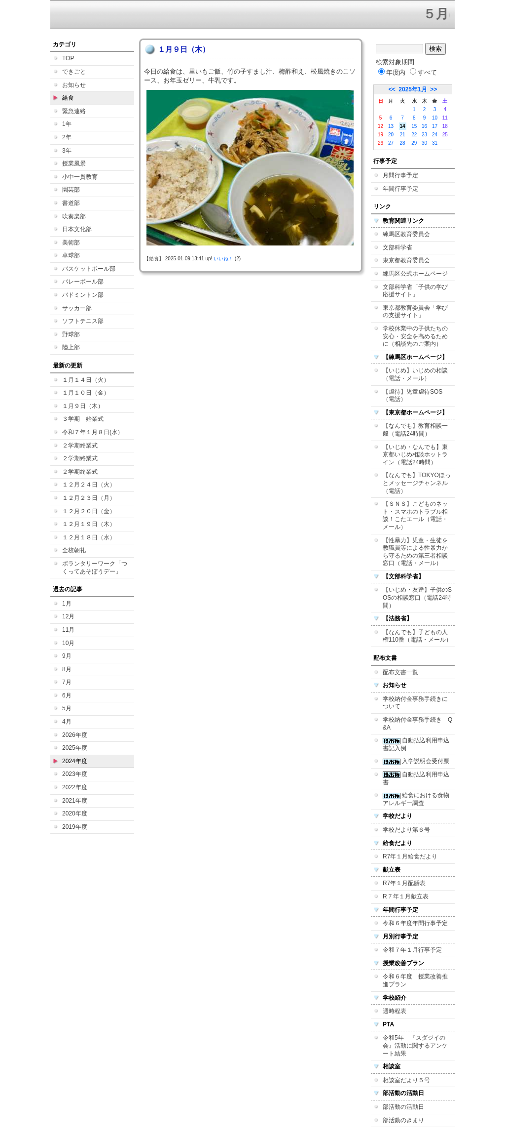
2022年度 (74, 787)
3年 (67, 150)
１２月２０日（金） (88, 511)
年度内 (391, 72)
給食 (68, 97)
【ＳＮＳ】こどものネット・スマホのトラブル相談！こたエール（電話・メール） (415, 515)
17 (434, 126)
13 (391, 126)
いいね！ (223, 258)
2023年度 (74, 774)
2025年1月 (412, 89)
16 (424, 126)
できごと (74, 71)
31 (434, 143)
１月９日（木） (83, 406)
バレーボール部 (83, 281)
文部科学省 (397, 247)
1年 (67, 124)
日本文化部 (77, 229)
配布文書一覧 (400, 672)
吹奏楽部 (74, 216)
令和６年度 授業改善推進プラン (415, 980)
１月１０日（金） (85, 392)
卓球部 (71, 255)
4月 (67, 721)
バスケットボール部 (88, 268)
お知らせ (74, 84)
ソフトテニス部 (83, 321)
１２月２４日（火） (88, 484)
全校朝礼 (74, 550)
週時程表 (394, 1011)
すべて (423, 72)
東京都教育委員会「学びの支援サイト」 (415, 311)
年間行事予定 (400, 188)
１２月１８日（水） (88, 537)
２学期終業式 (80, 445)
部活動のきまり (403, 1120)
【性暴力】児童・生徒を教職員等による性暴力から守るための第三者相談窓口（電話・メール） (415, 552)
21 (402, 134)
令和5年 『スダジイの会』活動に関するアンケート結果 (415, 1045)
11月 (68, 629)
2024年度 (74, 761)
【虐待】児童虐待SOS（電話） (412, 395)
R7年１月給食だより (410, 856)
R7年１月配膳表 (404, 883)
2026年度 (74, 734)
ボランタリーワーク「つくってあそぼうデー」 (94, 567)
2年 (67, 137)
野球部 (71, 334)
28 (402, 143)
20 (391, 134)
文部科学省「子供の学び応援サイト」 (415, 291)
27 (391, 143)
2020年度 (74, 813)
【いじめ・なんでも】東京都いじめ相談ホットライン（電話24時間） (415, 455)
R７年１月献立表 (406, 896)
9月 (67, 655)
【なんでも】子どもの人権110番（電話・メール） (417, 636)
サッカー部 (77, 308)
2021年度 (74, 800)
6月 (67, 695)
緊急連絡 (74, 111)
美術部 (71, 242)
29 (414, 143)
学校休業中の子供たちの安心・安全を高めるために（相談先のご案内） (415, 336)
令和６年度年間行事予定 (415, 923)
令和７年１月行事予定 (412, 949)
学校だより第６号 (406, 829)
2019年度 (74, 826)
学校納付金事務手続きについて (415, 702)
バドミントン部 (83, 294)
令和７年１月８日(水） (92, 432)
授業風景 (74, 163)
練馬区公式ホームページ (415, 273)
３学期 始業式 (83, 418)
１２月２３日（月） (88, 497)
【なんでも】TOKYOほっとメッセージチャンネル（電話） (417, 483)
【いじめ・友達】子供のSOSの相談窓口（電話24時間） (417, 597)
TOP (68, 58)
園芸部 (71, 189)
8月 (67, 669)
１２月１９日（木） (88, 524)
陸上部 (71, 347)
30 (424, 143)
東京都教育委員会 (406, 260)
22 (414, 134)
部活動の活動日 (403, 1106)
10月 (68, 643)
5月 (67, 708)
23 (424, 134)
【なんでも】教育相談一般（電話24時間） (415, 429)
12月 (68, 616)
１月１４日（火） (85, 379)
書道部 (71, 203)
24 (434, 134)
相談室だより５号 (406, 1080)
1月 (67, 603)
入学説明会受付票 (416, 761)
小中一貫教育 (80, 176)
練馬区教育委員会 (406, 234)
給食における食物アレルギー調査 (416, 799)
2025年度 (74, 747)
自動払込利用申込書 (416, 778)
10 (434, 118)
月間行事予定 (400, 175)
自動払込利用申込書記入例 (416, 744)
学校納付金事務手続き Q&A (417, 723)
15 (414, 126)
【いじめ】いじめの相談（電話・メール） (415, 374)
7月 (67, 682)
